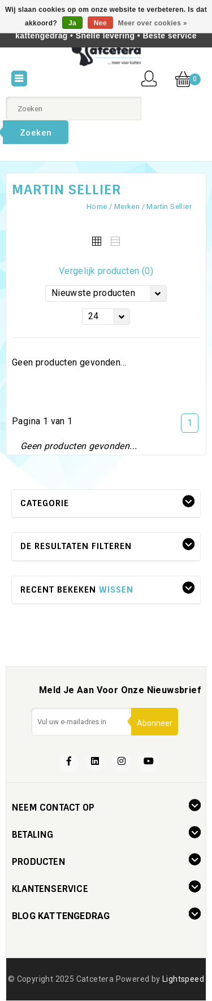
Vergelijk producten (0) (106, 271)
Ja (72, 23)
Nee (100, 23)
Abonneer (154, 723)
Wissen (116, 589)
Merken (127, 206)
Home (96, 206)
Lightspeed (183, 978)
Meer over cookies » (152, 23)
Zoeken (35, 133)
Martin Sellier (169, 206)
